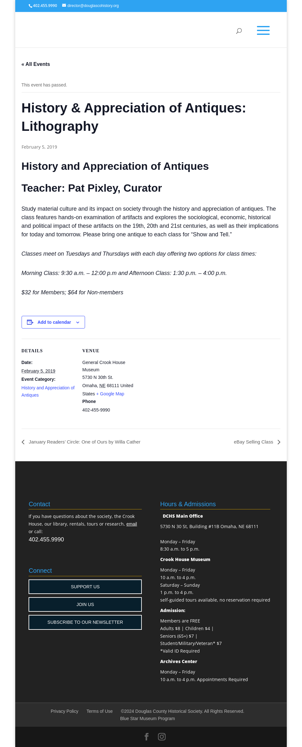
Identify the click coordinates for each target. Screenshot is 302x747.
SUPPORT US (85, 586)
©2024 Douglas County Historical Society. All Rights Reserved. (182, 711)
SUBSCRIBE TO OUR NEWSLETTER (85, 622)
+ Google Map (110, 393)
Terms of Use (100, 711)
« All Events (36, 64)
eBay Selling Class (253, 442)
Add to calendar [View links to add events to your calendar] (54, 322)
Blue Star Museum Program (147, 718)
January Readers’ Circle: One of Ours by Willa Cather (88, 442)
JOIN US (85, 604)
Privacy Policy (64, 711)
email (131, 524)
